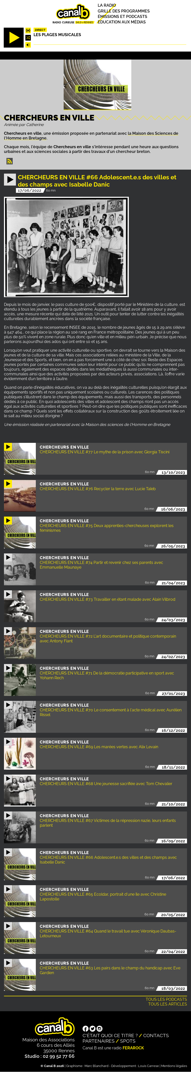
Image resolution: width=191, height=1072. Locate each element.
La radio (107, 5)
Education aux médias (122, 22)
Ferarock (133, 1048)
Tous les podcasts (166, 999)
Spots (128, 1041)
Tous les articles (167, 1004)
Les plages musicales (57, 34)
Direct (40, 29)
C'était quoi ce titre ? (110, 1035)
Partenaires (99, 1041)
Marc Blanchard (96, 1066)
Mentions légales (174, 1066)
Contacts (156, 1035)
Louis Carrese (148, 1066)
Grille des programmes (124, 11)
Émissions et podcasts (122, 16)
